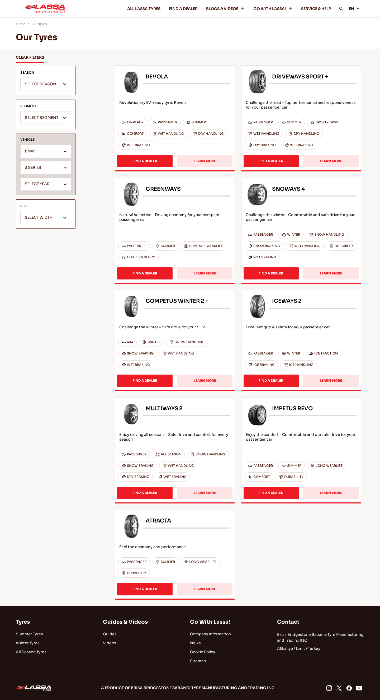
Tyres (23, 622)
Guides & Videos (125, 622)
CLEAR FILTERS (30, 57)
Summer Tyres (29, 634)
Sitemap (198, 661)
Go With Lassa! (210, 622)
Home (21, 24)
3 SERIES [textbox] (33, 167)
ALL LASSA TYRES (143, 8)
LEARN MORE (205, 161)
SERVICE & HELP (316, 8)
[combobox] (45, 84)
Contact (288, 622)
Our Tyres (39, 24)
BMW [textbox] (30, 151)
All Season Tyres (31, 652)
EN (354, 8)
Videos (109, 643)
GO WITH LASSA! (273, 8)
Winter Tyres (28, 643)
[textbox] (46, 84)
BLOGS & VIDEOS (225, 8)
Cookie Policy (202, 652)
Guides (110, 634)
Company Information (210, 634)
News (195, 643)
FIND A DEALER (183, 8)
